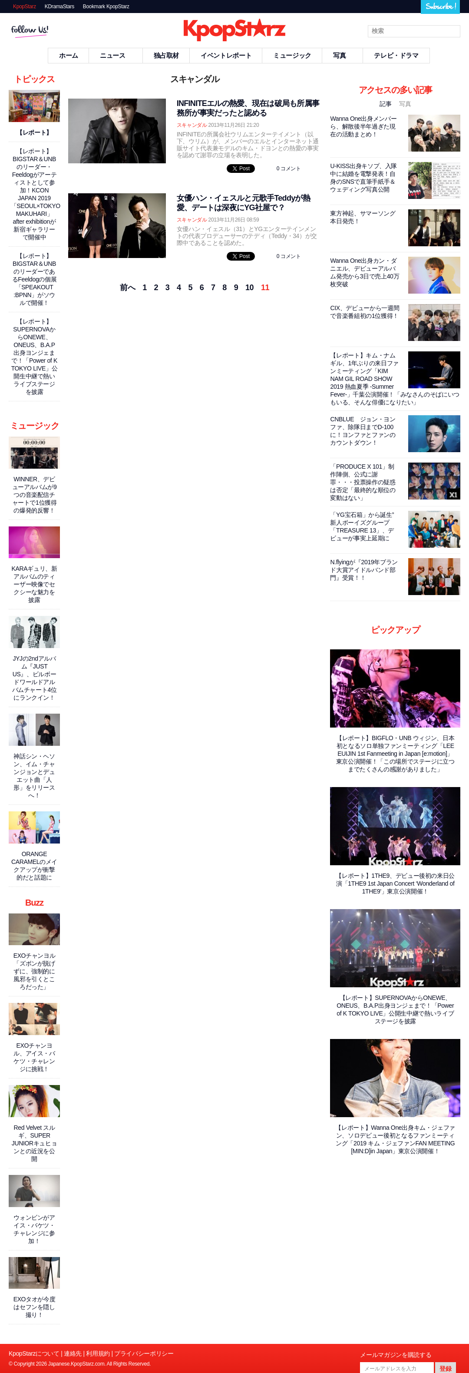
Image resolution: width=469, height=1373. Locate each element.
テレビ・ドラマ (396, 55)
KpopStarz (24, 6)
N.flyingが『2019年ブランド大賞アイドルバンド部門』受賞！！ (363, 570)
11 (265, 287)
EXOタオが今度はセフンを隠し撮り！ (34, 1307)
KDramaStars (59, 6)
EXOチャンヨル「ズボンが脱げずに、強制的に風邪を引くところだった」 (34, 971)
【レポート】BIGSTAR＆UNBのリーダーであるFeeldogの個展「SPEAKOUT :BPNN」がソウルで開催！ (34, 279)
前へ (127, 287)
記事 (386, 103)
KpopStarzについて (34, 1353)
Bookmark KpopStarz (106, 6)
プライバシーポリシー (143, 1353)
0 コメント (289, 168)
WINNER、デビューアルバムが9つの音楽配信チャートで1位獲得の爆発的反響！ (34, 495)
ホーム (68, 55)
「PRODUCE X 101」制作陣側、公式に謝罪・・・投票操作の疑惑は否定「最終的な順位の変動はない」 (362, 482)
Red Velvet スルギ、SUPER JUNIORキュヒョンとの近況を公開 (34, 1143)
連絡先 (73, 1353)
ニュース (116, 55)
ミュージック (292, 55)
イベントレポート (226, 55)
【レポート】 (34, 132)
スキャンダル (192, 125)
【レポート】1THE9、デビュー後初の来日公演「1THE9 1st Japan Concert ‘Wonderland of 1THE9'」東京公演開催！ (395, 883)
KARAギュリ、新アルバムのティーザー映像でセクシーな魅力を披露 (34, 584)
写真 (342, 55)
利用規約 (98, 1353)
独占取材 (166, 55)
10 (249, 287)
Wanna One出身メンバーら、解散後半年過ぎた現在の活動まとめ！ (363, 126)
